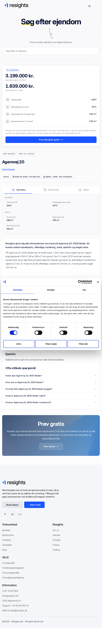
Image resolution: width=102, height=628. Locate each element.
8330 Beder (8, 169)
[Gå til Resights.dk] (16, 5)
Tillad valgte (51, 344)
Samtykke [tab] (18, 290)
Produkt (56, 540)
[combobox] (51, 51)
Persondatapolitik (10, 572)
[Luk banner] (98, 282)
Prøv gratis (51, 446)
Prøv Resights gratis (51, 139)
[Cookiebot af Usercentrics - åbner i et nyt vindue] (80, 282)
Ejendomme (8, 535)
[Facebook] (5, 514)
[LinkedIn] (12, 514)
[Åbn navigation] (89, 6)
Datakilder (7, 545)
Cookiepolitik (8, 563)
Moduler (6, 530)
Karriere (56, 535)
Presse (56, 545)
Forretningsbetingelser (13, 567)
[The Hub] (20, 514)
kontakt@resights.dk (17, 610)
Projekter (6, 540)
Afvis (18, 344)
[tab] (18, 190)
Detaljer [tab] (51, 290)
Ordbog (56, 549)
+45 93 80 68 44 (20, 605)
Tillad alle (83, 344)
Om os (56, 530)
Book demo (12, 504)
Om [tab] (84, 290)
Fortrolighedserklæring (13, 577)
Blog (4, 549)
